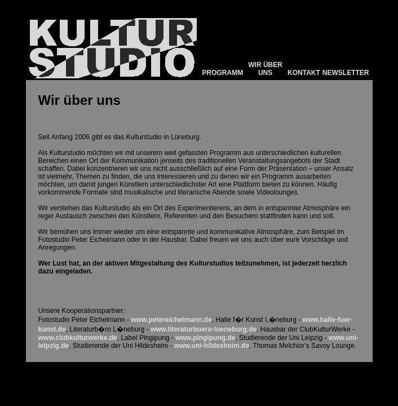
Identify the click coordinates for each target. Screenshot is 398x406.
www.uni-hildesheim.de (211, 346)
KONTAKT (304, 73)
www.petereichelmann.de (171, 320)
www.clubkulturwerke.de (77, 338)
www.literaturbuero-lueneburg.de (204, 329)
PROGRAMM (223, 73)
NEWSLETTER (345, 73)
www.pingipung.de (205, 338)
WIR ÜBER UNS (265, 69)
